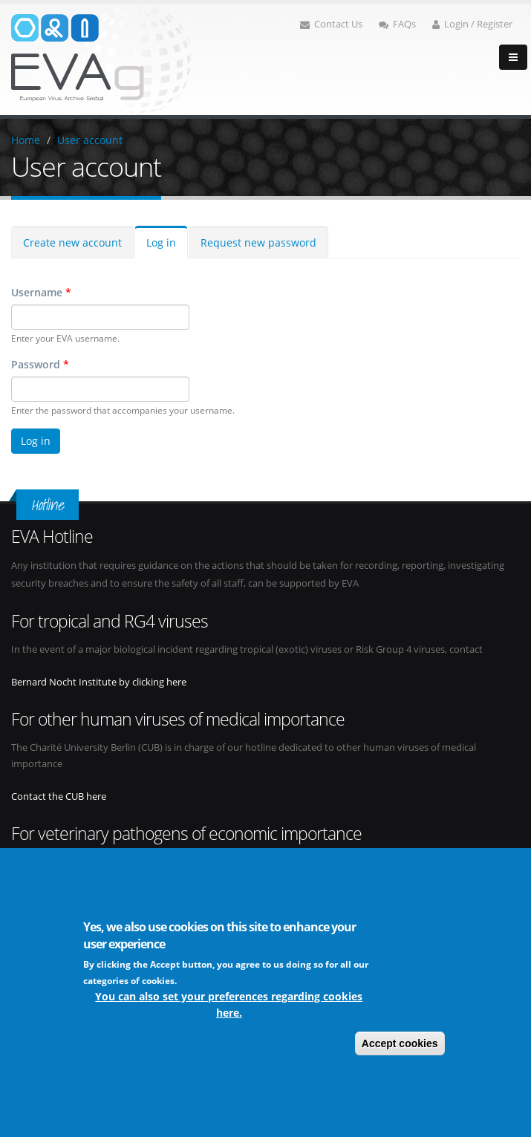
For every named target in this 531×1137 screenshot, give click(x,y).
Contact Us (331, 24)
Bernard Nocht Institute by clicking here (98, 682)
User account (90, 140)
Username (41, 292)
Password (40, 364)
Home (25, 140)
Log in (161, 242)
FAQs (397, 24)
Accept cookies (400, 1045)
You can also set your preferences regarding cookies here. (228, 1006)
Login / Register (472, 24)
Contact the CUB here (58, 796)
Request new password (258, 242)
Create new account (72, 242)
